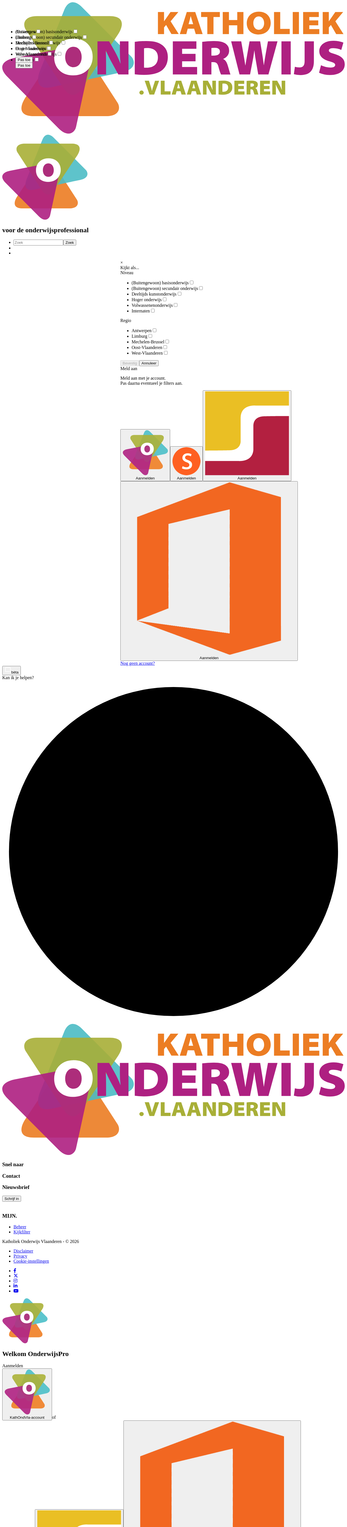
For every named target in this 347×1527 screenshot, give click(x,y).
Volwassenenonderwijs (154, 305)
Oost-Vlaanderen (149, 347)
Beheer (19, 1226)
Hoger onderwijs (149, 299)
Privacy (20, 1256)
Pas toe (24, 65)
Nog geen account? (137, 663)
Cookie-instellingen (31, 1261)
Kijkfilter (21, 1231)
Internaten (143, 310)
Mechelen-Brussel (150, 341)
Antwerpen (144, 330)
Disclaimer (23, 1251)
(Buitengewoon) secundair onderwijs (167, 288)
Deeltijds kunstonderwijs (156, 294)
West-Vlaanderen (150, 353)
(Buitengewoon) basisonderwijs (162, 282)
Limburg (142, 336)
